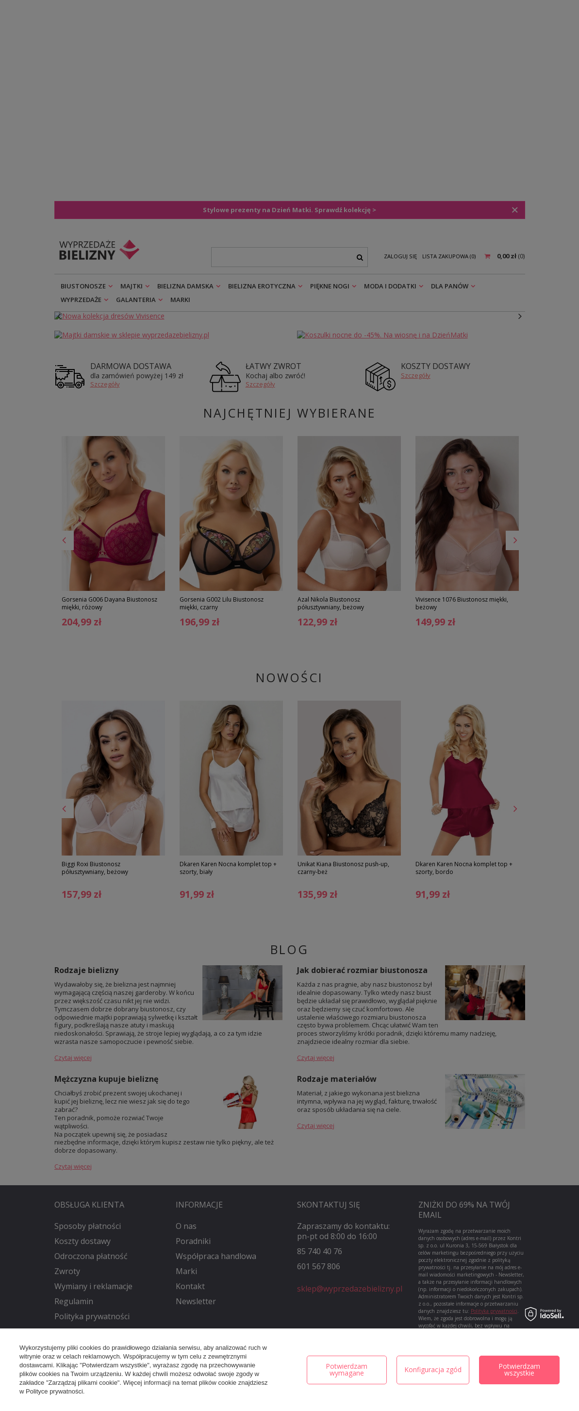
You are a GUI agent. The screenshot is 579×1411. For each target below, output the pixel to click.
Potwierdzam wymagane (346, 1369)
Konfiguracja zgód (433, 1369)
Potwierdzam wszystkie (519, 1369)
